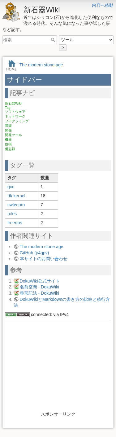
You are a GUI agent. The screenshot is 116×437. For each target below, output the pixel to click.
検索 (54, 40)
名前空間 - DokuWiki (39, 286)
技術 (8, 144)
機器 (8, 139)
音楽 (8, 125)
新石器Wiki (13, 103)
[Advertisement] (58, 367)
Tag (8, 107)
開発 (8, 130)
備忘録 (10, 149)
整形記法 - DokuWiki (39, 293)
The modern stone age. (41, 65)
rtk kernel (16, 195)
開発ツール (13, 135)
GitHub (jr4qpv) (34, 252)
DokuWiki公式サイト (40, 281)
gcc (10, 186)
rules (12, 213)
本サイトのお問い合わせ (43, 258)
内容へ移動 (103, 5)
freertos (14, 222)
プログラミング (17, 121)
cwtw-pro (16, 204)
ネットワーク (15, 116)
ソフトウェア (15, 112)
